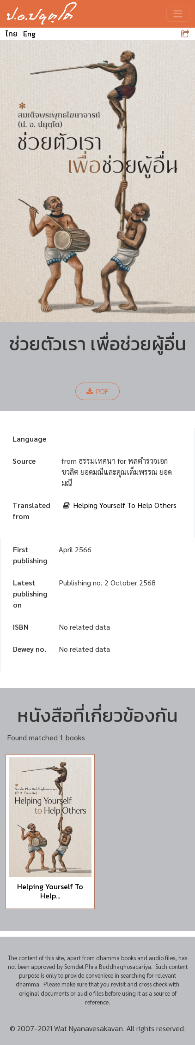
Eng (29, 33)
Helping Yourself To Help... (50, 891)
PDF (97, 391)
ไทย (12, 33)
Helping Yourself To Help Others (125, 505)
